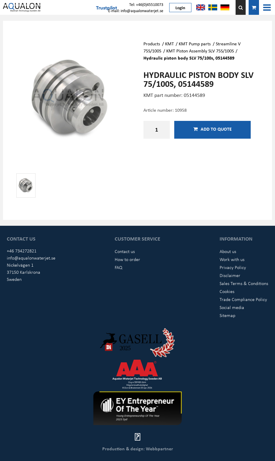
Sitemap (227, 315)
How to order (127, 259)
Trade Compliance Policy (243, 299)
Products (151, 43)
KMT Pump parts (195, 43)
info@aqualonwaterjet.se (31, 257)
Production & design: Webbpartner (137, 448)
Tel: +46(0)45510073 (146, 4)
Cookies (227, 291)
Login (180, 7)
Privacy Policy (233, 267)
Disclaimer (230, 275)
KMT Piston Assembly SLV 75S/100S (200, 50)
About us (228, 251)
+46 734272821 (21, 250)
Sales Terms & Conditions (244, 283)
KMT (169, 43)
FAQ (118, 267)
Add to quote (212, 129)
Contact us (125, 251)
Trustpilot (106, 7)
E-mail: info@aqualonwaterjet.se (135, 10)
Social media (232, 307)
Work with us (232, 259)
